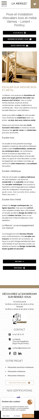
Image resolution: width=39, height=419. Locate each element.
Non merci (6, 416)
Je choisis (17, 416)
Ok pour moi (28, 416)
